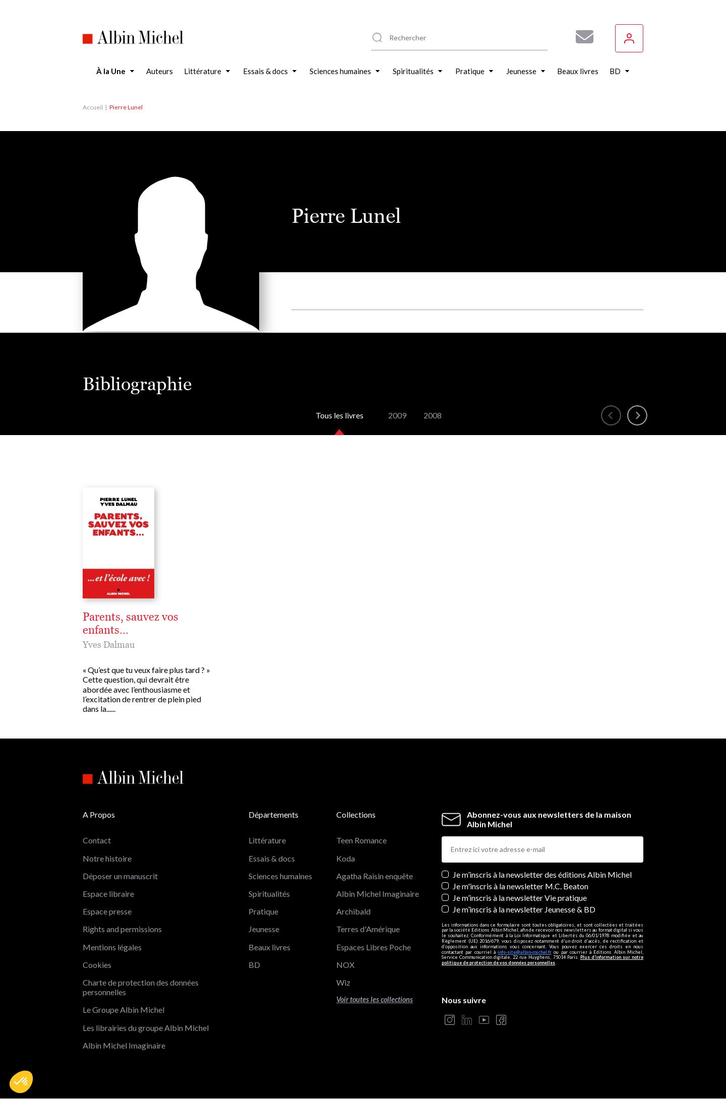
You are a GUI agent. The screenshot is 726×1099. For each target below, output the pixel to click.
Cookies (97, 964)
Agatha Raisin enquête (374, 876)
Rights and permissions (122, 929)
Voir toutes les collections (374, 999)
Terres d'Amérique (368, 929)
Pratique (263, 911)
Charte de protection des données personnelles (141, 987)
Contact (97, 840)
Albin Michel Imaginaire (124, 1045)
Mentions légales (112, 947)
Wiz (343, 982)
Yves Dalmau (109, 644)
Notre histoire (107, 858)
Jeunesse (264, 929)
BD (254, 964)
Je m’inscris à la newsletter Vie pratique (520, 897)
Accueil (93, 107)
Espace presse (107, 911)
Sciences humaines (280, 876)
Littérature (267, 840)
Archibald (353, 911)
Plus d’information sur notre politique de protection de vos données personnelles (542, 959)
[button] (21, 1082)
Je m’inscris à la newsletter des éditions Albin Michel (542, 874)
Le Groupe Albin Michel (123, 1009)
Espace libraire (108, 893)
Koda (345, 858)
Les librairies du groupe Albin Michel (146, 1027)
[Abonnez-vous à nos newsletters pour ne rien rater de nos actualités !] (581, 37)
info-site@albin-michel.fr (525, 952)
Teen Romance (361, 840)
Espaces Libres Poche (373, 947)
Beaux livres (269, 947)
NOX (345, 964)
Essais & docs (272, 858)
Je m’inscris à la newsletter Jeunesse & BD (524, 909)
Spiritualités (269, 893)
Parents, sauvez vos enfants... (130, 623)
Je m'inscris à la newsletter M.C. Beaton (520, 886)
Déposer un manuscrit (120, 876)
